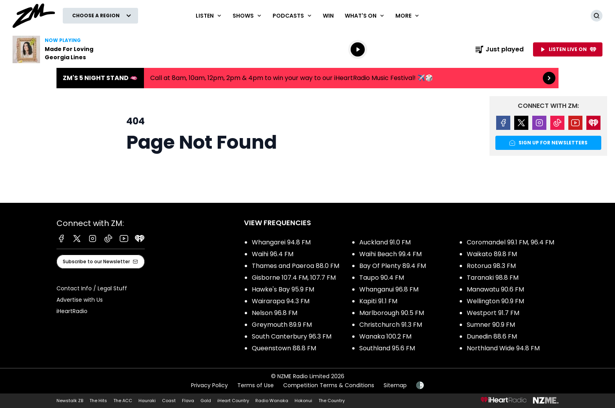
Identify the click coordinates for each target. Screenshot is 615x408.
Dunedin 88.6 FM (492, 336)
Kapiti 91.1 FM (378, 301)
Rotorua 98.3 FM (491, 265)
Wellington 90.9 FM (495, 301)
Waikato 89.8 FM (492, 254)
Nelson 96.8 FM (274, 312)
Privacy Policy (209, 385)
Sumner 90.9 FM (491, 324)
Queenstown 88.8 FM (284, 348)
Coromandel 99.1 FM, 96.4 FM (510, 242)
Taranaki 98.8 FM (493, 277)
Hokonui (303, 400)
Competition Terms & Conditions (328, 385)
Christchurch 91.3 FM (390, 324)
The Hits (98, 400)
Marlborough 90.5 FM (391, 312)
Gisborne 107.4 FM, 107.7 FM (294, 277)
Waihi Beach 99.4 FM (390, 254)
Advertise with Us (79, 300)
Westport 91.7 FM (493, 312)
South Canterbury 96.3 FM (291, 336)
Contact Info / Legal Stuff (91, 288)
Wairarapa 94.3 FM (280, 301)
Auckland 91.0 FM (385, 242)
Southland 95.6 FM (387, 348)
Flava (188, 400)
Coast (169, 400)
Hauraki (147, 400)
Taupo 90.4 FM (381, 277)
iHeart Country (233, 400)
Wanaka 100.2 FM (385, 336)
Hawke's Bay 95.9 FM (283, 289)
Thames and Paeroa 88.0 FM (295, 265)
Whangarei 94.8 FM (281, 242)
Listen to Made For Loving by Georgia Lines (63, 49)
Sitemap (395, 385)
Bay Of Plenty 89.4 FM (392, 265)
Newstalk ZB (69, 400)
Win (328, 16)
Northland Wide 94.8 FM (503, 348)
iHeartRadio (71, 311)
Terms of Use (255, 385)
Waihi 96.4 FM (272, 254)
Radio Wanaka (271, 400)
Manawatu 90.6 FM (495, 289)
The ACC (122, 400)
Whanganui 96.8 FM (388, 289)
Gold (205, 400)
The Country (331, 400)
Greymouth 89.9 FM (282, 324)
